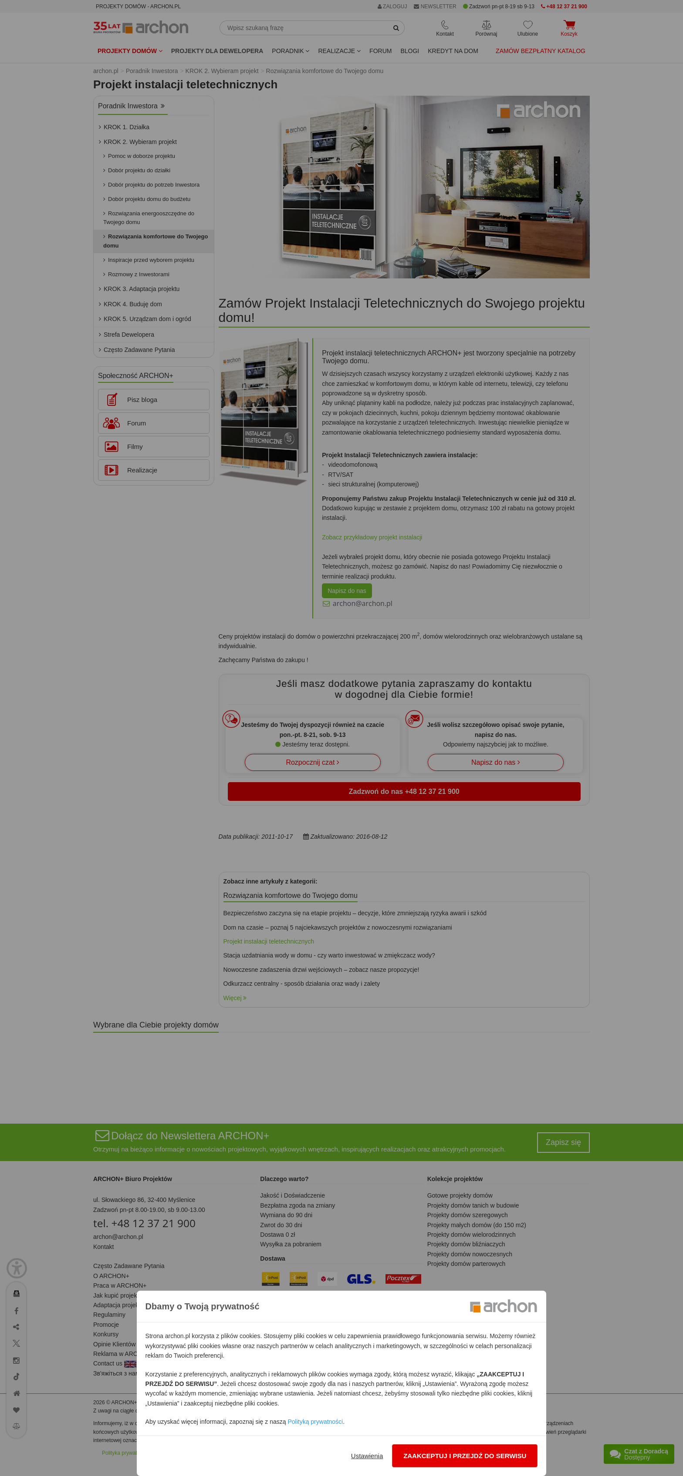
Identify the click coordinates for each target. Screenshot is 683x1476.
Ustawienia (367, 1455)
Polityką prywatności (315, 1421)
